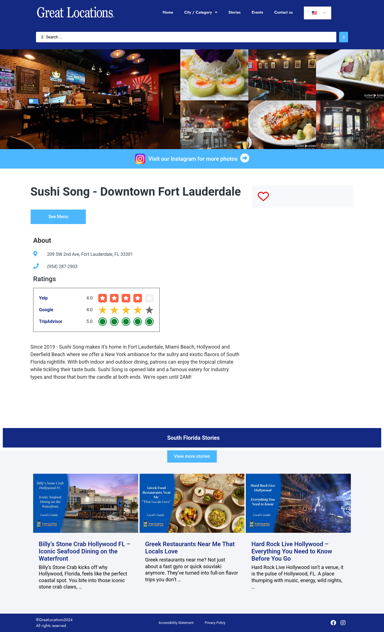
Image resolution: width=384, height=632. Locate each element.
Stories (235, 12)
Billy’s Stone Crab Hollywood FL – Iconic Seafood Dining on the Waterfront (84, 551)
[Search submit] (343, 37)
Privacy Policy (215, 623)
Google (46, 309)
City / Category (200, 12)
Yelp (43, 298)
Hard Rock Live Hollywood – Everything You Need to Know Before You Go (291, 551)
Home (167, 12)
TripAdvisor (50, 321)
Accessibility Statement (176, 623)
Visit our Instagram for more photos (193, 158)
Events (257, 12)
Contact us (283, 12)
